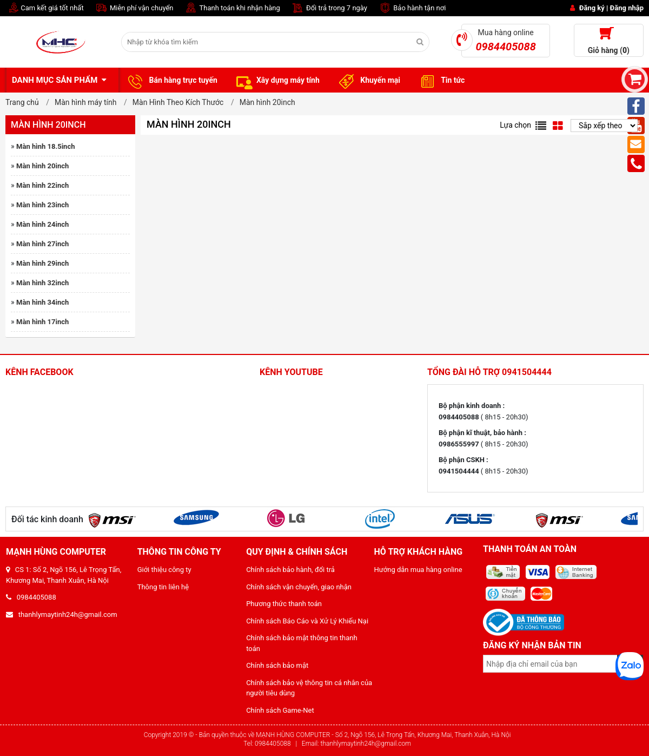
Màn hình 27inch (42, 244)
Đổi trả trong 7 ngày (329, 8)
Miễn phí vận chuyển (134, 8)
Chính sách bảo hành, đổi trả (290, 570)
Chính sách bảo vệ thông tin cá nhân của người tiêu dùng (309, 688)
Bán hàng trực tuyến (170, 80)
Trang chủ (22, 102)
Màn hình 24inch (42, 224)
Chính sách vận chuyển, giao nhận (299, 587)
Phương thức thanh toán (284, 604)
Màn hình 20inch (42, 166)
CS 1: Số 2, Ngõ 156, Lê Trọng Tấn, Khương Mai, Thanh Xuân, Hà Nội (63, 575)
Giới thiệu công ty (164, 570)
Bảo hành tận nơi (412, 8)
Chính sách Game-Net (280, 710)
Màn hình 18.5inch (45, 146)
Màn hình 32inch (42, 283)
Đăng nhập (627, 8)
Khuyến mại (368, 80)
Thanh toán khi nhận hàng (232, 8)
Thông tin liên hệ (163, 587)
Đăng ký (592, 8)
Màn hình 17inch (42, 322)
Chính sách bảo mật (277, 665)
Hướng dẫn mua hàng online (418, 570)
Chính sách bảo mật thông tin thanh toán (301, 643)
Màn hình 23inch (42, 205)
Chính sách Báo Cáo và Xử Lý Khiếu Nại (307, 621)
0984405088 (31, 597)
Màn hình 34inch (42, 302)
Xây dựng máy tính (277, 80)
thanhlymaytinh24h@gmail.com (61, 614)
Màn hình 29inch (42, 263)
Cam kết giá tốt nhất (44, 8)
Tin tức (440, 80)
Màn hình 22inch (42, 185)
